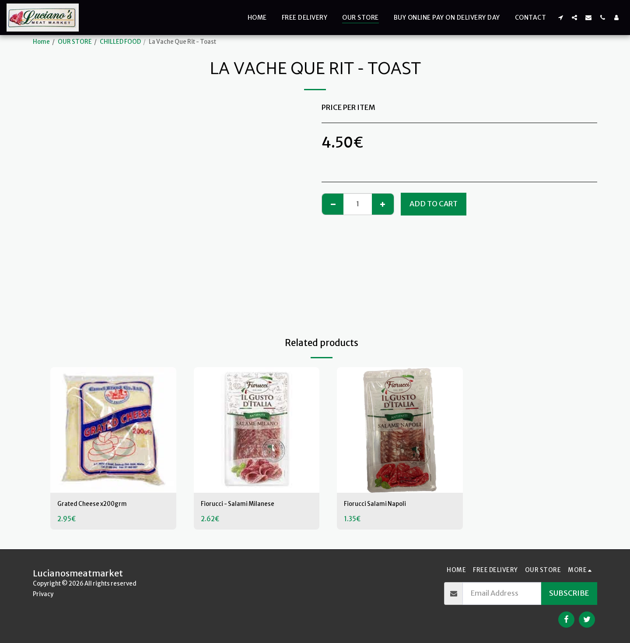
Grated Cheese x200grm (100, 504)
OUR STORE (75, 42)
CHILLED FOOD (120, 42)
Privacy (43, 594)
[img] (113, 430)
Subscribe (569, 593)
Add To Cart (434, 203)
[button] (560, 17)
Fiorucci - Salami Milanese (244, 504)
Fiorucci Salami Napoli (380, 504)
